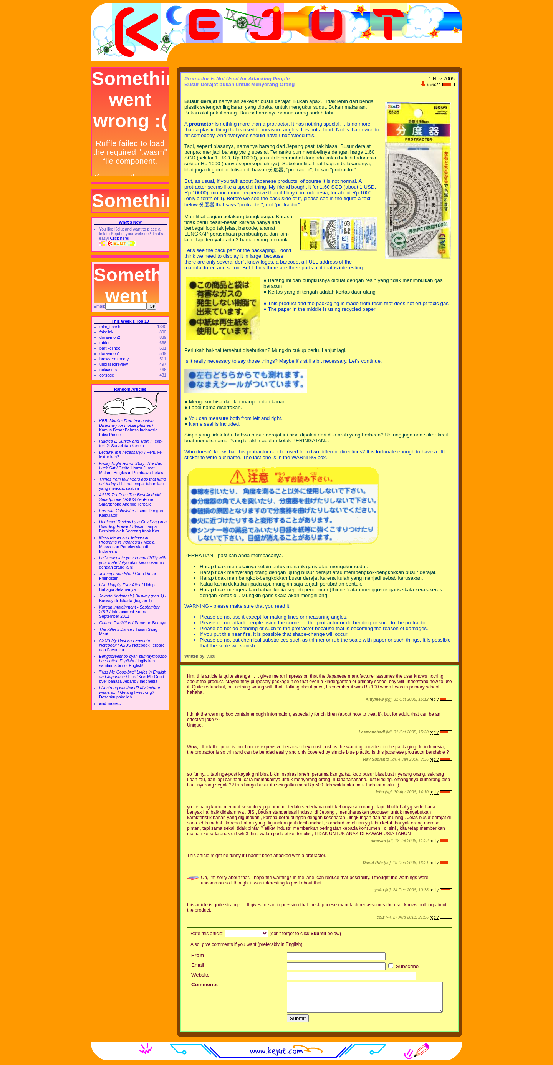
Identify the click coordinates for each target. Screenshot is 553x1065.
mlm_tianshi (110, 326)
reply (434, 699)
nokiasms (108, 369)
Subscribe (403, 966)
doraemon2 (109, 337)
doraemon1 (109, 353)
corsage (106, 375)
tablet (104, 342)
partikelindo (110, 348)
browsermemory (114, 359)
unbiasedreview (113, 364)
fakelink (106, 332)
